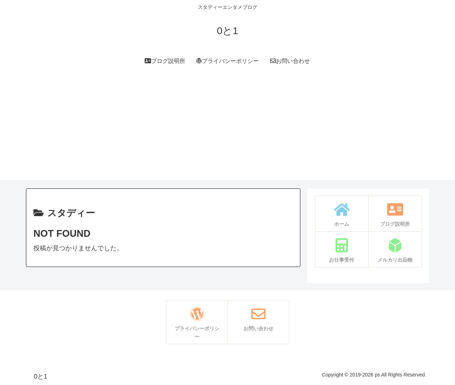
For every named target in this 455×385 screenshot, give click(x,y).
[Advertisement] (227, 130)
